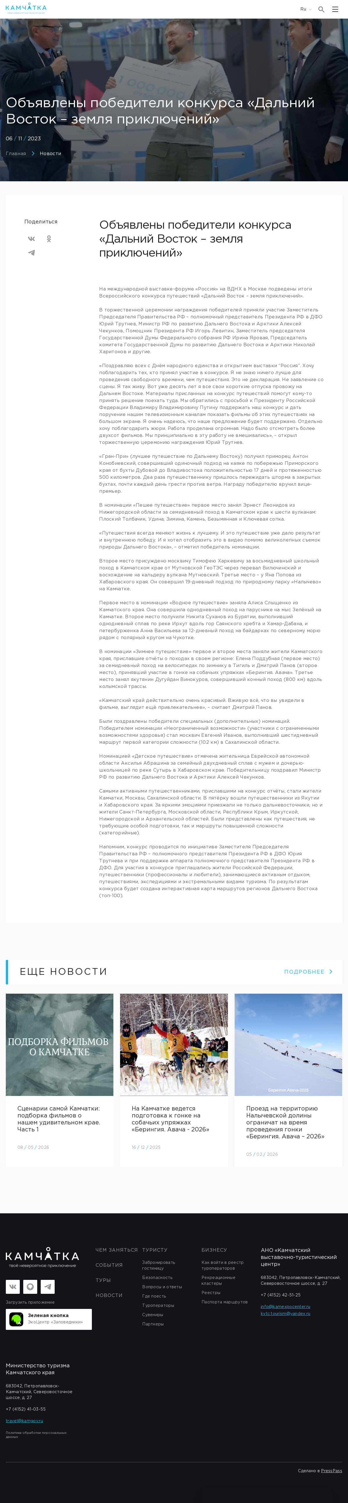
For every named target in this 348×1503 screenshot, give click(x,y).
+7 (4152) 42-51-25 (281, 1295)
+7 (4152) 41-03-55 (26, 1409)
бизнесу (214, 1250)
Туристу (155, 1250)
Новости (50, 154)
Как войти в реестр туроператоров (222, 1265)
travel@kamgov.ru (24, 1421)
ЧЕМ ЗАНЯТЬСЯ (117, 1250)
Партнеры (153, 1324)
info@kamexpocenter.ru (285, 1307)
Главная (16, 154)
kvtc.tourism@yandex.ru (285, 1314)
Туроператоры (158, 1305)
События (109, 1265)
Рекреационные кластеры (218, 1280)
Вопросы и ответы (162, 1287)
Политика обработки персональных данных (36, 1435)
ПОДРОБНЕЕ (308, 972)
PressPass (331, 1471)
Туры (103, 1280)
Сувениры (152, 1315)
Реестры (210, 1293)
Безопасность (157, 1278)
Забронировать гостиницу (158, 1265)
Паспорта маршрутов (224, 1302)
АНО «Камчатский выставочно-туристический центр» (299, 1257)
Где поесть (154, 1296)
